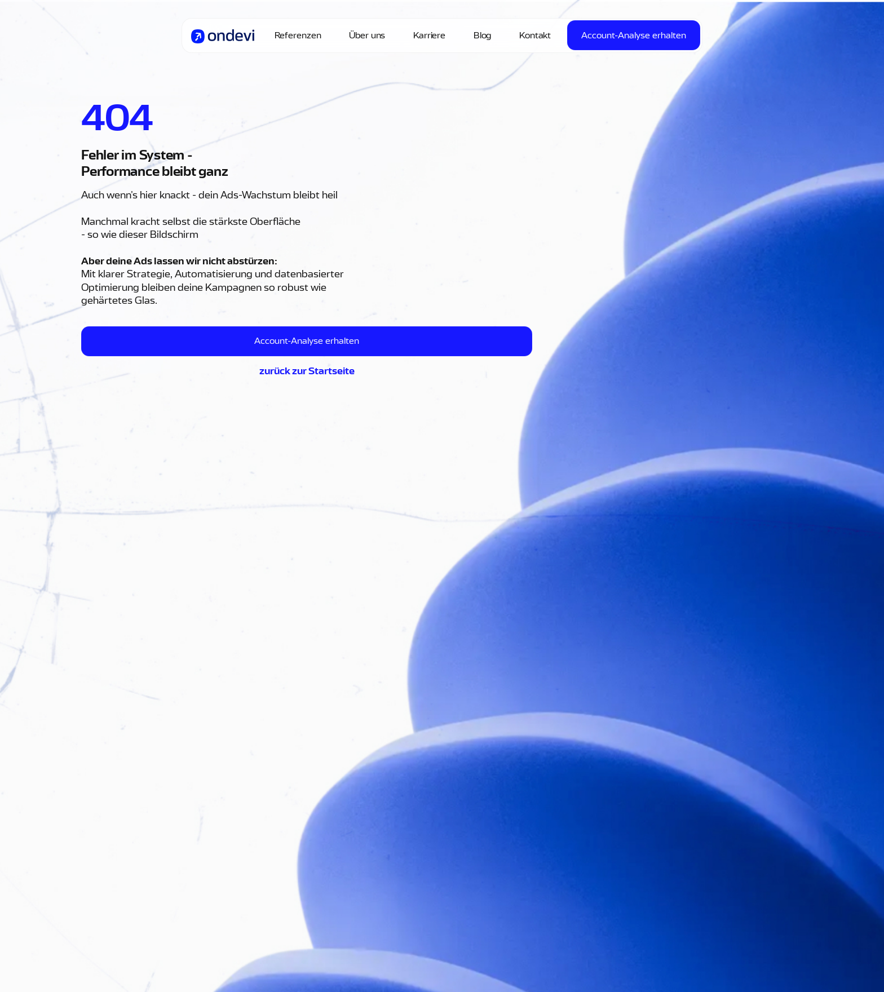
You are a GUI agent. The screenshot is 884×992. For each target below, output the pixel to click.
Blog (483, 35)
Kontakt (535, 35)
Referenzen (298, 35)
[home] (222, 35)
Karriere (429, 35)
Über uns (367, 35)
